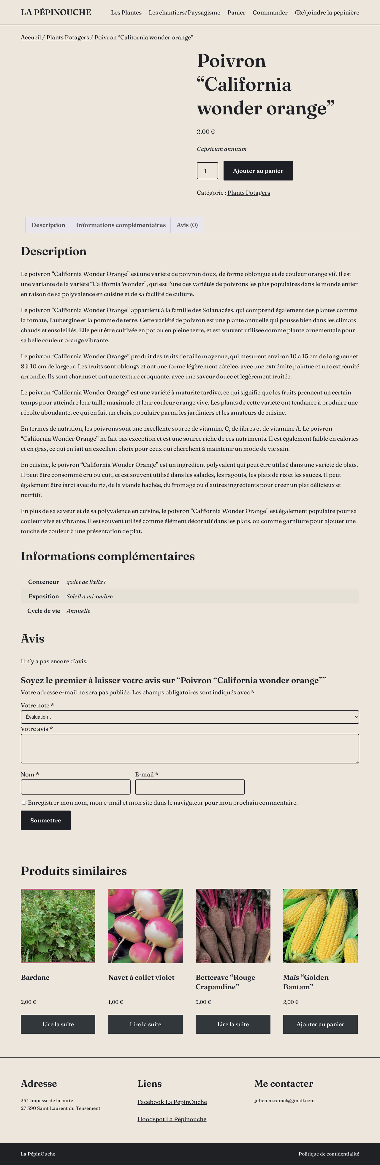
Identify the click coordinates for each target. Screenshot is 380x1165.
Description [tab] (48, 224)
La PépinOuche (56, 12)
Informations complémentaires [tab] (121, 224)
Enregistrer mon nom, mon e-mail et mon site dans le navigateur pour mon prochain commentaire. (163, 802)
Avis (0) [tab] (187, 224)
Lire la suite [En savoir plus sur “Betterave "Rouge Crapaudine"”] (233, 1024)
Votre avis (37, 728)
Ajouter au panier (258, 170)
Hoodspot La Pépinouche (171, 1119)
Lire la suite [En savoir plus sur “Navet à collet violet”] (145, 1024)
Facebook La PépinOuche (172, 1101)
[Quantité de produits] (207, 170)
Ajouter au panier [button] (320, 1024)
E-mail (147, 774)
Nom (30, 774)
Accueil (31, 37)
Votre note (37, 705)
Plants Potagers (67, 37)
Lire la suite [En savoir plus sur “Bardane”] (58, 1024)
